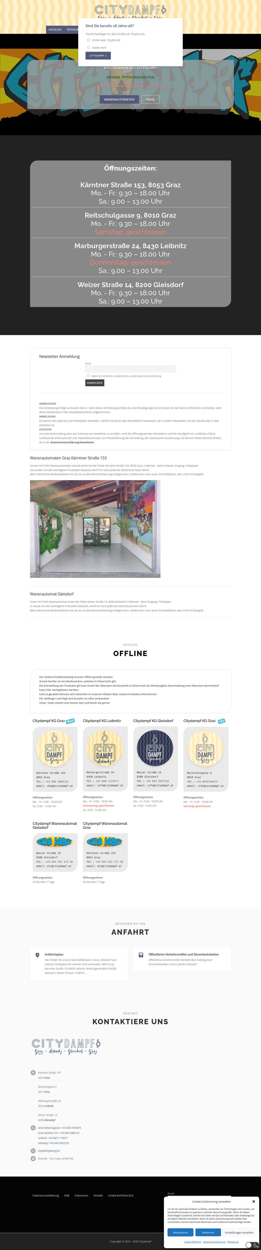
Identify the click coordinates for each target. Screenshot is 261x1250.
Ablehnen (208, 1232)
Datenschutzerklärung (214, 1241)
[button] (254, 1201)
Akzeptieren (180, 1232)
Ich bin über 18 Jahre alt (103, 40)
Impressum (233, 1241)
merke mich (96, 47)
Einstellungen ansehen (239, 1232)
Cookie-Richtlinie (192, 1241)
